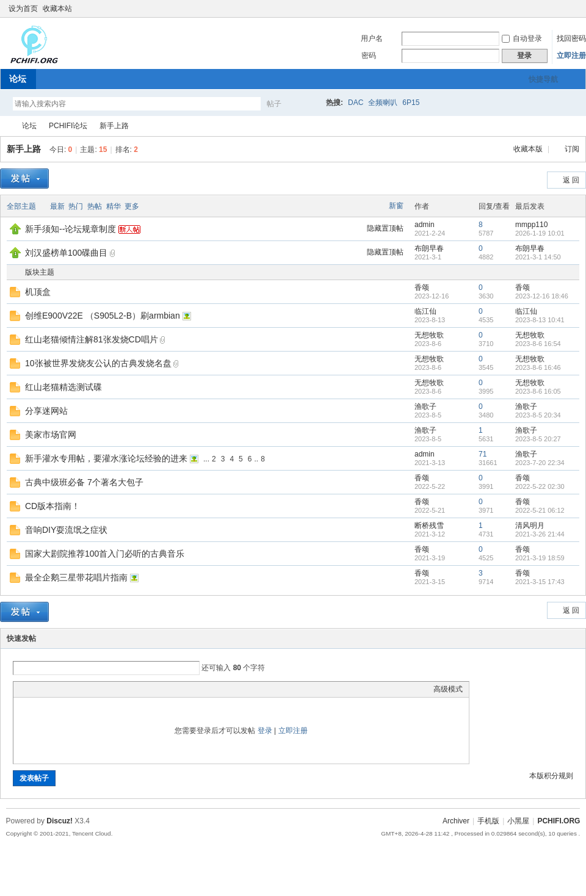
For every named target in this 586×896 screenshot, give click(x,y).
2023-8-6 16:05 (538, 391)
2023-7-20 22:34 (540, 462)
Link (65, 689)
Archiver (456, 821)
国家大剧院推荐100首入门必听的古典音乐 (104, 553)
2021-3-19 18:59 (540, 558)
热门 (75, 206)
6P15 (410, 102)
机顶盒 (38, 292)
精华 (113, 206)
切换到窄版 (573, 8)
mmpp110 (531, 224)
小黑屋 (518, 821)
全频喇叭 (382, 102)
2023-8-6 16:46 (538, 367)
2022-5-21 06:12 (540, 510)
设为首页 (23, 8)
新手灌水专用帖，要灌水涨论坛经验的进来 (106, 458)
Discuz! (59, 821)
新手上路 (114, 125)
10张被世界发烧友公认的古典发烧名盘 (98, 363)
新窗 (396, 205)
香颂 (421, 287)
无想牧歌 (429, 335)
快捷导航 (543, 79)
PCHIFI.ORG (5, 126)
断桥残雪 (429, 525)
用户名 (372, 38)
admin (424, 224)
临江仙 (425, 311)
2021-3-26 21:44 (540, 534)
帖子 (274, 103)
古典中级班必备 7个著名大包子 (84, 482)
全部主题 (21, 206)
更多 (132, 206)
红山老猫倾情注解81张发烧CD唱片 (91, 339)
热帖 (94, 206)
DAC (355, 102)
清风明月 (529, 525)
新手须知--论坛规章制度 (70, 229)
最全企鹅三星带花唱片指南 (76, 577)
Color (35, 689)
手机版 (488, 821)
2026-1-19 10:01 (540, 233)
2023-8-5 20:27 (538, 439)
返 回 (571, 180)
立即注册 (571, 55)
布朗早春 (429, 248)
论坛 (17, 79)
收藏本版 (528, 149)
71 (483, 454)
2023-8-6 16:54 (538, 343)
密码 (368, 55)
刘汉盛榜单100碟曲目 (66, 253)
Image (50, 689)
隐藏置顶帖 (385, 228)
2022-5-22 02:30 (540, 486)
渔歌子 (425, 406)
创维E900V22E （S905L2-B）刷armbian (102, 315)
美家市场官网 (50, 434)
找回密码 (571, 38)
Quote (80, 689)
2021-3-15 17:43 (540, 581)
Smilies (111, 689)
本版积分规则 (551, 775)
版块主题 (39, 272)
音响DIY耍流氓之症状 (66, 530)
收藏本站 (57, 8)
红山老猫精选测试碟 (63, 387)
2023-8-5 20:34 (538, 415)
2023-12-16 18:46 (541, 296)
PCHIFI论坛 (68, 125)
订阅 (572, 149)
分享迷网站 (46, 411)
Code (96, 689)
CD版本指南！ (52, 506)
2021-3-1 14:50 (538, 257)
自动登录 (522, 38)
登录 (265, 730)
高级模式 (448, 689)
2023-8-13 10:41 (540, 319)
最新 (57, 206)
